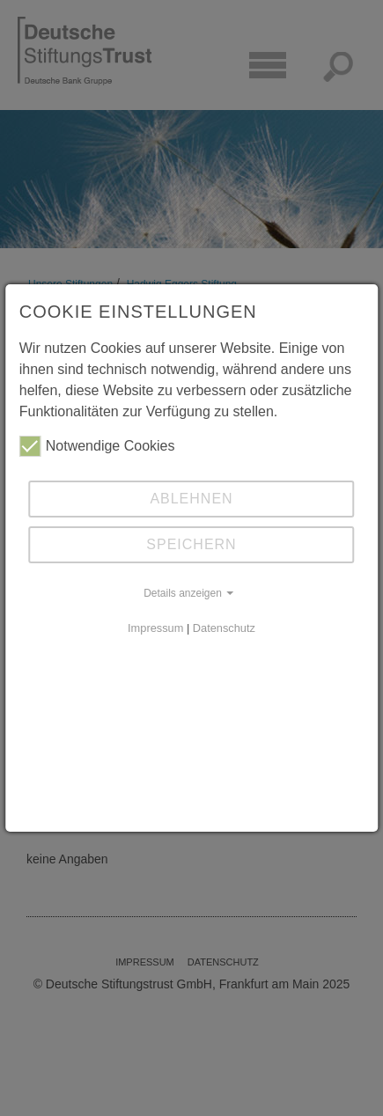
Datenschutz (224, 628)
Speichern (191, 544)
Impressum (155, 628)
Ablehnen (191, 498)
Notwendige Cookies (97, 446)
